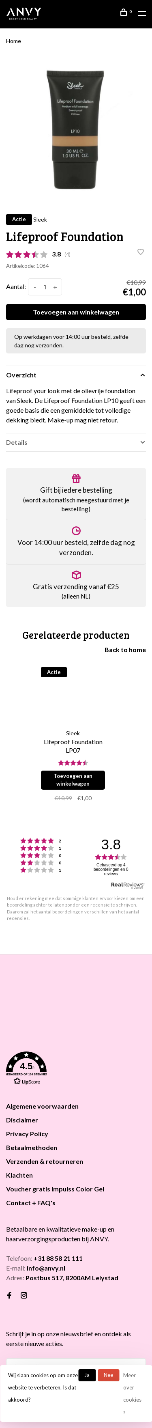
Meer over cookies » (132, 1393)
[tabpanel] (76, 130)
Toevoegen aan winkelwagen (76, 312)
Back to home (125, 649)
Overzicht (21, 375)
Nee (108, 1375)
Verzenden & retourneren (44, 1161)
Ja (87, 1375)
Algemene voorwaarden (42, 1106)
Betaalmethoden (31, 1147)
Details (17, 442)
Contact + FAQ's (31, 1202)
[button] (76, 1069)
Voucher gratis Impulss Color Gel (55, 1189)
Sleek (40, 219)
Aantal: (16, 286)
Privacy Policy (27, 1133)
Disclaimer (22, 1120)
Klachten (19, 1175)
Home (13, 40)
